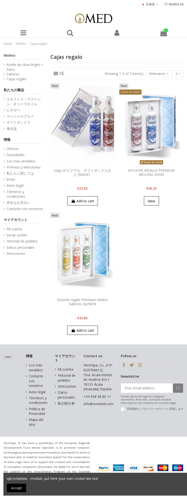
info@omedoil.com (98, 403)
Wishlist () (173, 4)
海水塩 (12, 128)
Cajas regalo (16, 79)
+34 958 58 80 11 (97, 396)
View (151, 201)
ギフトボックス (18, 122)
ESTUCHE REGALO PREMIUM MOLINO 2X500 (151, 172)
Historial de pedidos (22, 241)
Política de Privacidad (37, 411)
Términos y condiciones (16, 194)
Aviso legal (15, 185)
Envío (11, 179)
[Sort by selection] (158, 73)
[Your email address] (147, 388)
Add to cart (82, 201)
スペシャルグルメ (20, 116)
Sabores (13, 74)
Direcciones (16, 253)
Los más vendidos (21, 161)
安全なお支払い (18, 202)
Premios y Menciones (24, 167)
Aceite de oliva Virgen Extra (23, 67)
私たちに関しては (20, 173)
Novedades (16, 154)
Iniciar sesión (17, 235)
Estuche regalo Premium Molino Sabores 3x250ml (82, 301)
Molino (9, 55)
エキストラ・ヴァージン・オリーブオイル (24, 101)
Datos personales (21, 247)
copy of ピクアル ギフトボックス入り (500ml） (82, 172)
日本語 (150, 4)
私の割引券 (66, 403)
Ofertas (13, 148)
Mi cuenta (14, 229)
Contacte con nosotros (25, 208)
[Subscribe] (178, 388)
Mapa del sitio (36, 422)
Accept (16, 488)
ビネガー (13, 110)
